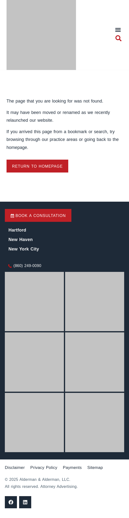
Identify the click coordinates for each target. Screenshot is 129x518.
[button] (118, 30)
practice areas (64, 139)
